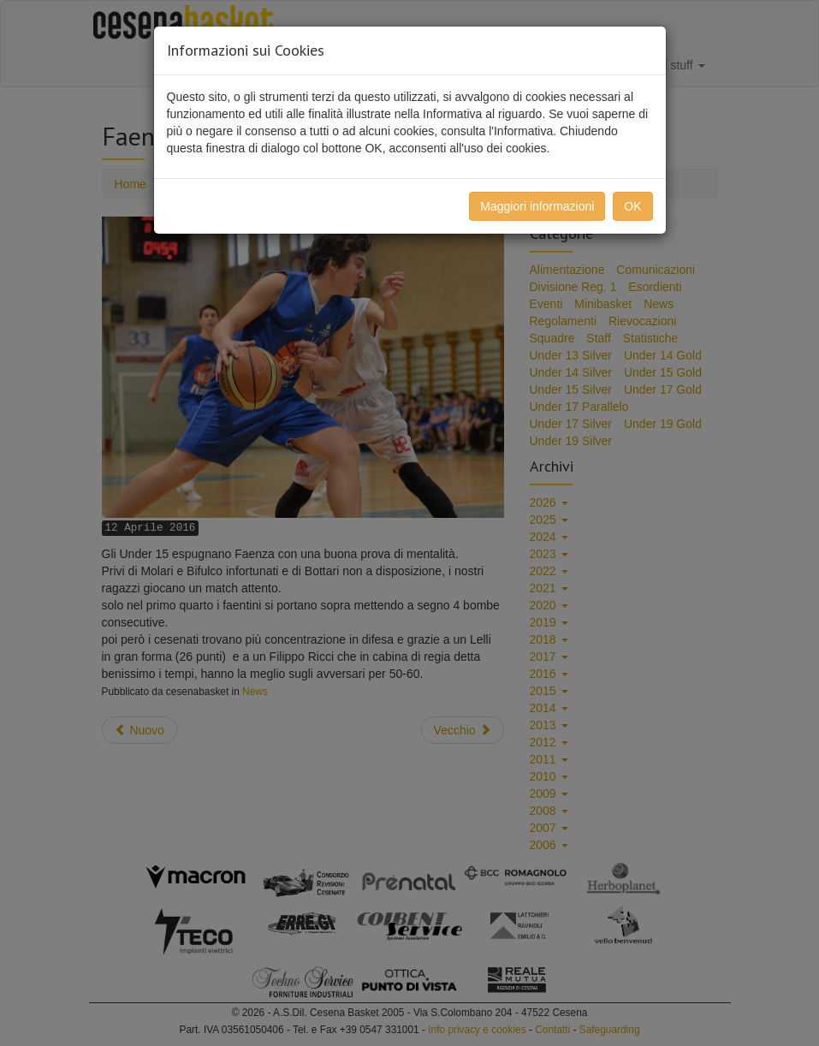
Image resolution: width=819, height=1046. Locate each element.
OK (632, 206)
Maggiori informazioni (537, 206)
